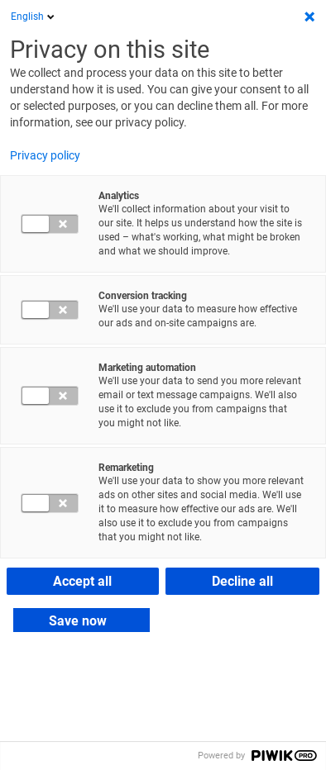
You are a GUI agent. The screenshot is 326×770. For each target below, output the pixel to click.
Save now (78, 621)
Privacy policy (45, 155)
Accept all (82, 581)
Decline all (242, 581)
